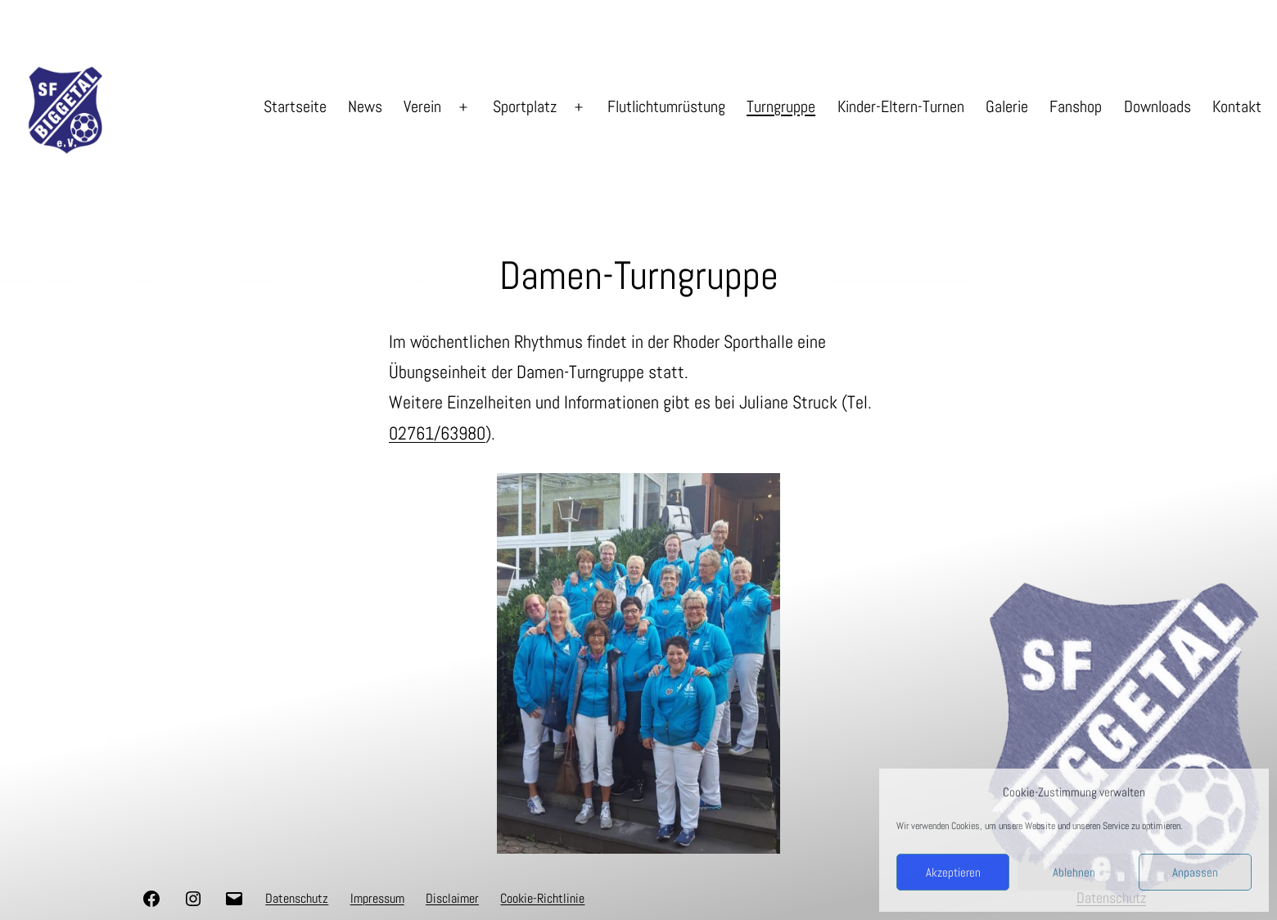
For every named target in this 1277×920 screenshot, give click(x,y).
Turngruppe (781, 106)
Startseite (295, 106)
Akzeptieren (953, 872)
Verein (422, 106)
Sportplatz (525, 106)
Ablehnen (1074, 872)
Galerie (1007, 106)
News (365, 106)
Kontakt (1236, 106)
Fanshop (1075, 106)
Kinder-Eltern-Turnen (900, 106)
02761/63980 (437, 433)
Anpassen (1195, 872)
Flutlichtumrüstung (666, 106)
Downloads (1157, 106)
